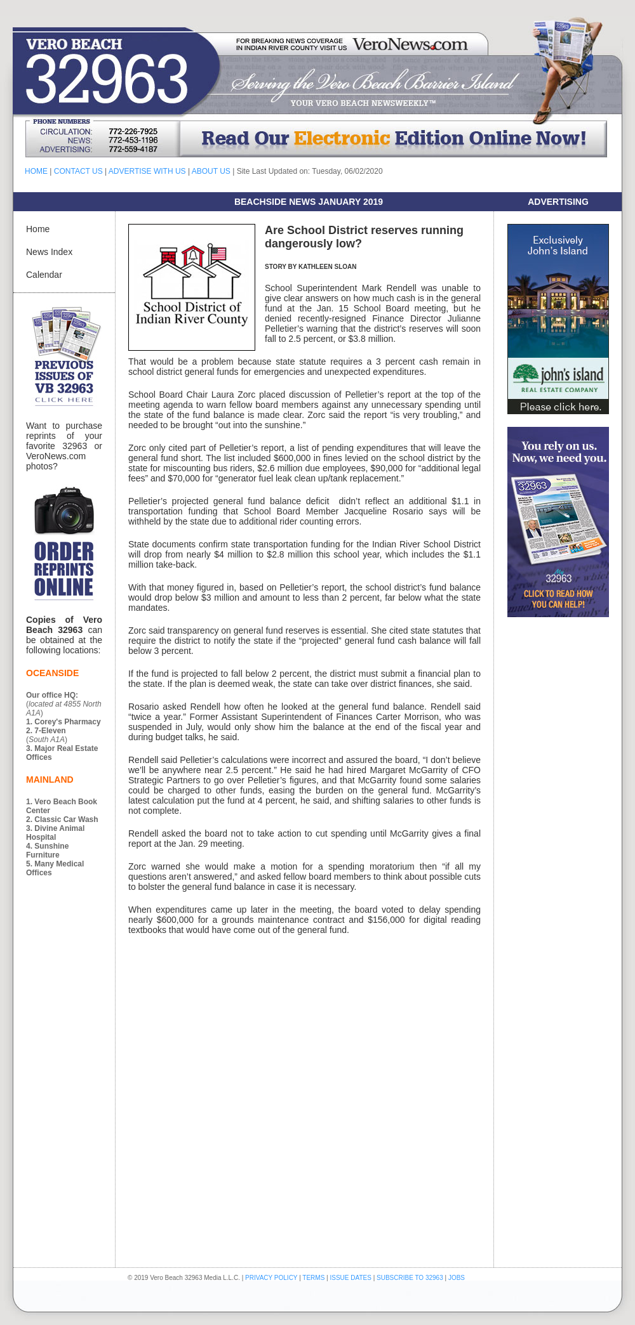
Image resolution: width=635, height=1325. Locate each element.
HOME (36, 171)
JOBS (456, 1277)
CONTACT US (78, 171)
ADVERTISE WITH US (147, 171)
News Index (49, 252)
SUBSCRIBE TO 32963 (410, 1277)
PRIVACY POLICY (271, 1277)
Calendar (44, 275)
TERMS (313, 1277)
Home (38, 229)
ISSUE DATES (350, 1277)
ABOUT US (211, 171)
